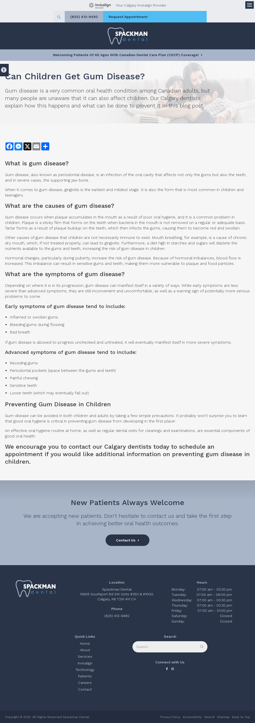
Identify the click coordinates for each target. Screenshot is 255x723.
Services (85, 656)
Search (209, 717)
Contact (85, 689)
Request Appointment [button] (156, 17)
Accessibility (192, 717)
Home (85, 643)
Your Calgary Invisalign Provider (127, 5)
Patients (85, 676)
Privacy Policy (170, 717)
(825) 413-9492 (110, 17)
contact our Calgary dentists (110, 446)
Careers (85, 683)
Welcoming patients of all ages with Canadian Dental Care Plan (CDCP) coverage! (126, 55)
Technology (84, 670)
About (85, 650)
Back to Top (241, 717)
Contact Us (125, 540)
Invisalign (85, 663)
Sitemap (223, 717)
